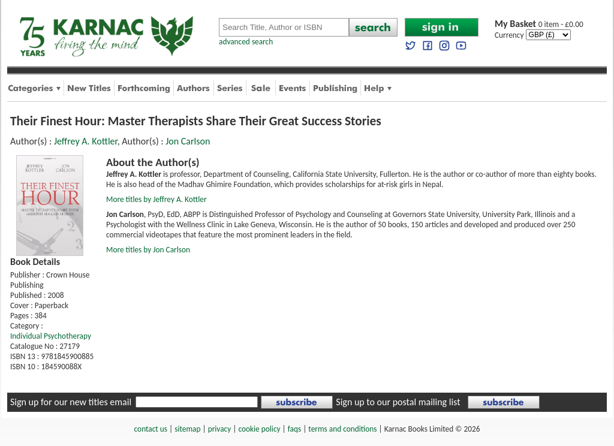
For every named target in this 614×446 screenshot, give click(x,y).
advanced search (246, 42)
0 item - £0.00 (539, 24)
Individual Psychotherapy (50, 336)
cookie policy (259, 429)
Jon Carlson (187, 141)
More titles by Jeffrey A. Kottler (156, 199)
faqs (294, 429)
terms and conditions (342, 429)
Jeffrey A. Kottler (86, 141)
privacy (219, 429)
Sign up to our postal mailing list (398, 402)
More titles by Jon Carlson (148, 250)
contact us (150, 429)
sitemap (187, 429)
